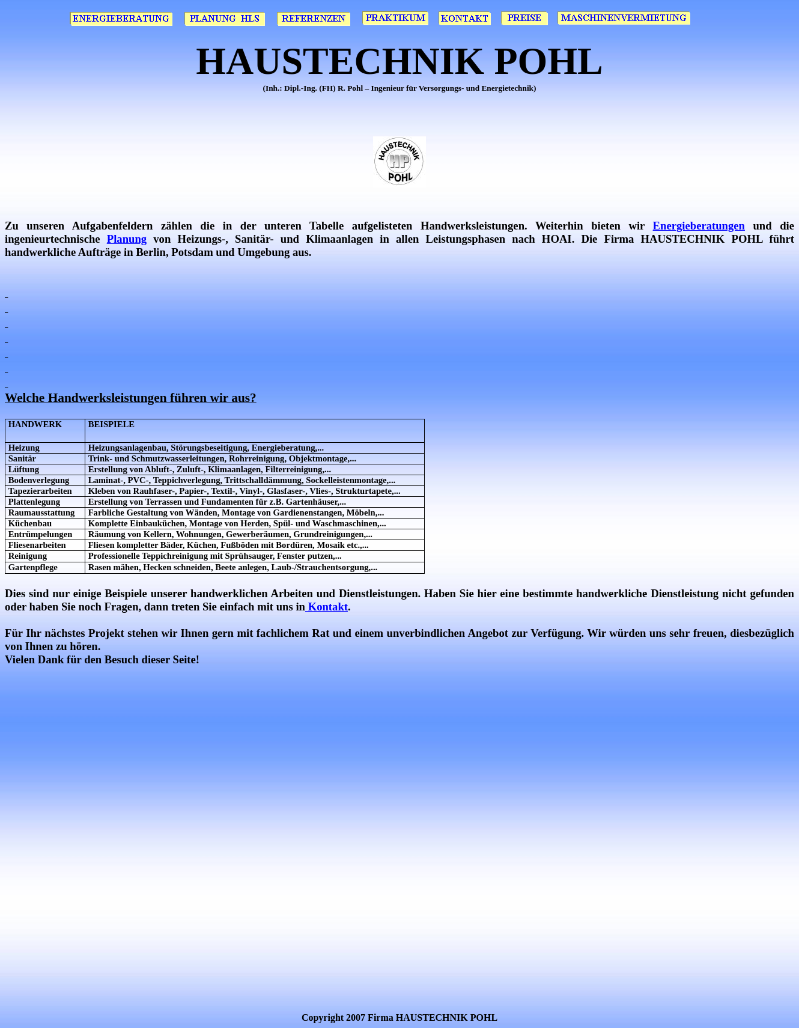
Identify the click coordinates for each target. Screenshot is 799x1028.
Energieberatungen (699, 225)
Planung (127, 239)
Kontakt (326, 606)
